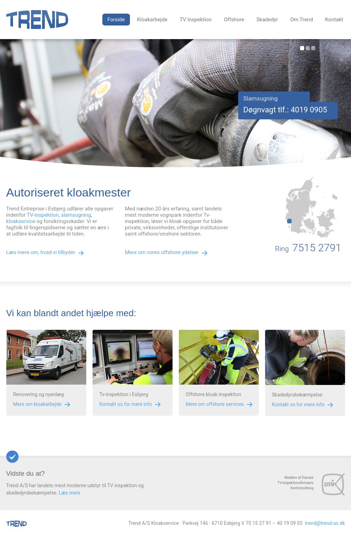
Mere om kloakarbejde (37, 404)
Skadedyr (267, 19)
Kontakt (334, 19)
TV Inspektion (196, 19)
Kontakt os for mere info (126, 404)
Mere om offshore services (215, 404)
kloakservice (20, 221)
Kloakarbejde (152, 19)
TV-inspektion (43, 215)
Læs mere (69, 493)
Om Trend (301, 19)
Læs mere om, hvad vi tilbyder (40, 252)
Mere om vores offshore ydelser (162, 252)
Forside (116, 19)
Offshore (234, 19)
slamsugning (76, 215)
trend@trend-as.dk (325, 523)
